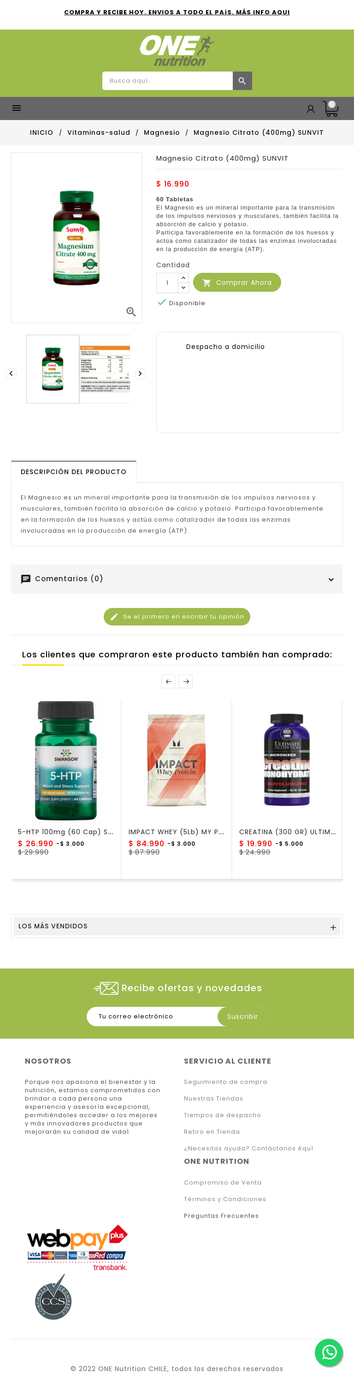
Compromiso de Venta (223, 1182)
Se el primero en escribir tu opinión (177, 616)
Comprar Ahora (237, 283)
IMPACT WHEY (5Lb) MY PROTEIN (186, 831)
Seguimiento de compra (225, 1081)
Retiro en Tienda (212, 1131)
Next (186, 681)
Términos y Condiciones (225, 1199)
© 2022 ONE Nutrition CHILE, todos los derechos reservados (177, 1368)
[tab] (73, 472)
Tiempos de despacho (222, 1115)
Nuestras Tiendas (213, 1098)
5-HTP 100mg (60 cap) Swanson (77, 831)
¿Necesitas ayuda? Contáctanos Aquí (248, 1148)
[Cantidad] (167, 283)
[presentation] (12, 373)
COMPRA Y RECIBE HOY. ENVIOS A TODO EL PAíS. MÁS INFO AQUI (177, 12)
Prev (168, 681)
